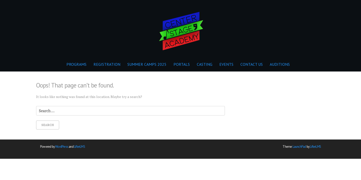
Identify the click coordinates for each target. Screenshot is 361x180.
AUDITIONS (280, 64)
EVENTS (226, 64)
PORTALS (181, 64)
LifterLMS (79, 146)
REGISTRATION (107, 64)
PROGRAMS (76, 64)
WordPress (61, 146)
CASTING (204, 64)
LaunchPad (299, 146)
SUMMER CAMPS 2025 (146, 64)
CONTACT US (251, 64)
